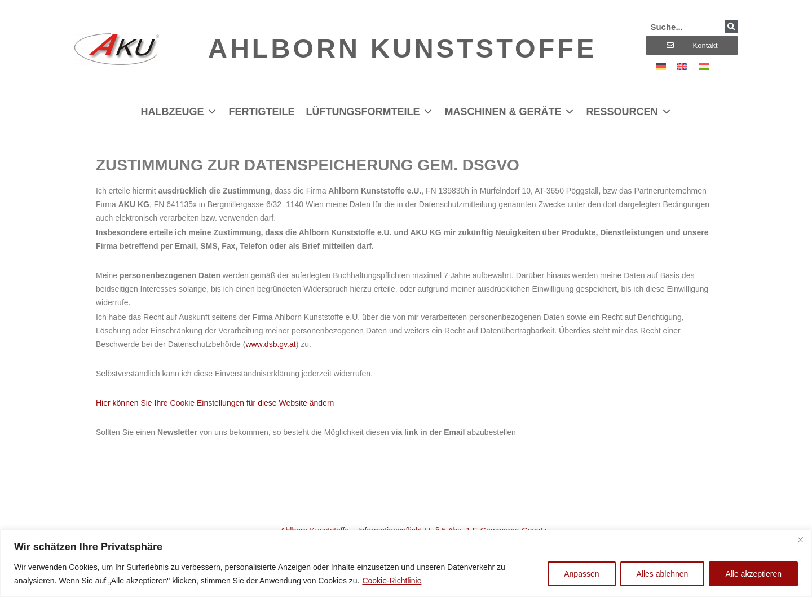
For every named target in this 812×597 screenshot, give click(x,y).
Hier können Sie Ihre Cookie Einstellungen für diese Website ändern (215, 402)
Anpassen (581, 573)
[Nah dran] (800, 539)
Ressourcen (628, 111)
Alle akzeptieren (753, 573)
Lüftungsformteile (369, 111)
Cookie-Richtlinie (391, 580)
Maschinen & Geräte (509, 111)
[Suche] (731, 26)
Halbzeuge (178, 111)
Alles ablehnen (663, 573)
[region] (406, 563)
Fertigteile (261, 111)
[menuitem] (661, 66)
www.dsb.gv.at (270, 344)
